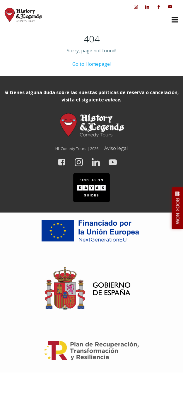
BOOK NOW (177, 211)
